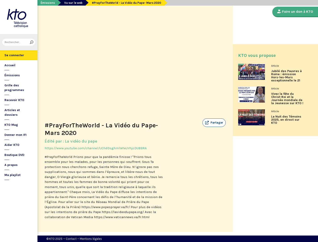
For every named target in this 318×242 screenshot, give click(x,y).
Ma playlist (12, 175)
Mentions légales (91, 238)
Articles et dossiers (12, 112)
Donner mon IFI (15, 135)
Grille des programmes (14, 87)
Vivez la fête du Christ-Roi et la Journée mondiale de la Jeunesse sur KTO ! (287, 98)
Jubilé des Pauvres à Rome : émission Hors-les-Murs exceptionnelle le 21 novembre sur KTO (286, 77)
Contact (71, 238)
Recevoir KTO (14, 100)
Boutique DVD (14, 155)
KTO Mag (11, 125)
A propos (11, 165)
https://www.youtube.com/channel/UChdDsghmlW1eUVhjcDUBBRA (96, 148)
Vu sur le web (73, 2)
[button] (214, 122)
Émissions (12, 75)
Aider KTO (11, 145)
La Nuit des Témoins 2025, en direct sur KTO (286, 119)
